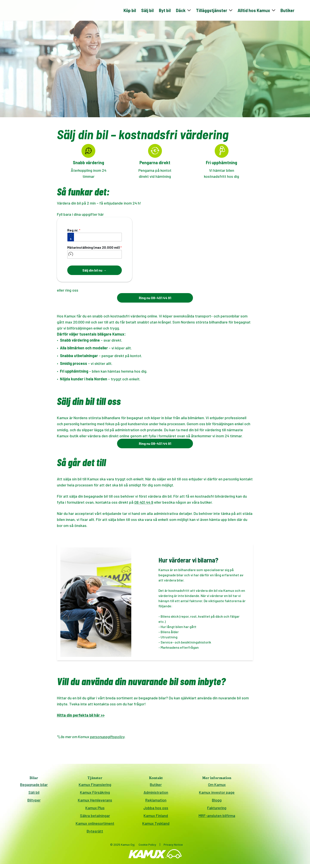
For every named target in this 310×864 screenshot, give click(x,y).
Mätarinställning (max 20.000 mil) (94, 249)
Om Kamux (217, 786)
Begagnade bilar (34, 786)
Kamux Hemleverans (95, 801)
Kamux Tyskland (155, 824)
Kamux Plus (95, 809)
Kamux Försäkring (95, 793)
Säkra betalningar (95, 817)
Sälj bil (147, 11)
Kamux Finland (156, 817)
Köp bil (130, 11)
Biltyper (34, 801)
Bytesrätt (95, 832)
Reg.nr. (73, 232)
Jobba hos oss (155, 809)
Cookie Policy (147, 846)
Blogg (217, 801)
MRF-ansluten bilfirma (217, 817)
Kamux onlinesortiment (95, 824)
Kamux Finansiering (95, 786)
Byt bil (165, 11)
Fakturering (216, 809)
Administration (156, 793)
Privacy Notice (173, 846)
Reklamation (155, 801)
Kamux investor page (217, 793)
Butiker (287, 11)
